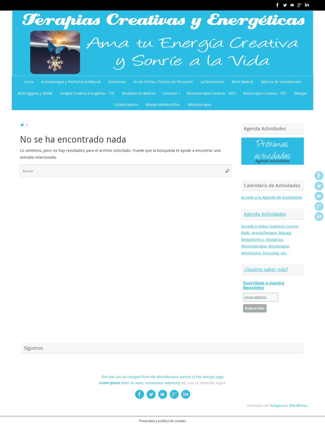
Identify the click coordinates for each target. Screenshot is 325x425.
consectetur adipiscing (162, 382)
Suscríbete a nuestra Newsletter (263, 285)
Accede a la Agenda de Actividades (271, 197)
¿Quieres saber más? (266, 269)
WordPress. (298, 405)
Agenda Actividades (265, 214)
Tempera (277, 405)
